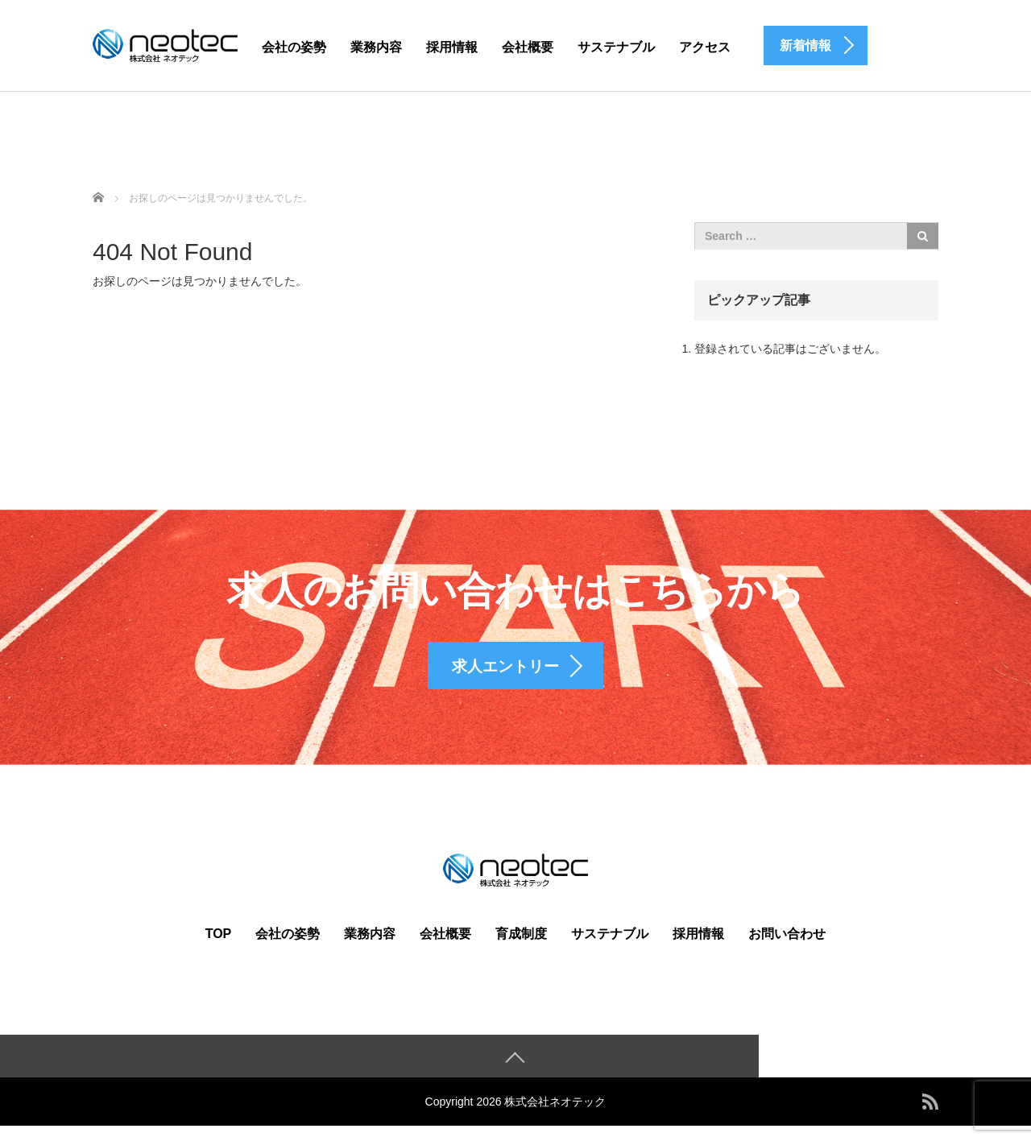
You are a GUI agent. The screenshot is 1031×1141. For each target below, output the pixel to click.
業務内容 (376, 47)
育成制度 (521, 947)
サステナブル (616, 47)
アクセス (705, 47)
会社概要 (527, 47)
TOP (218, 947)
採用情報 (452, 47)
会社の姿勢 (294, 47)
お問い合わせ (787, 947)
